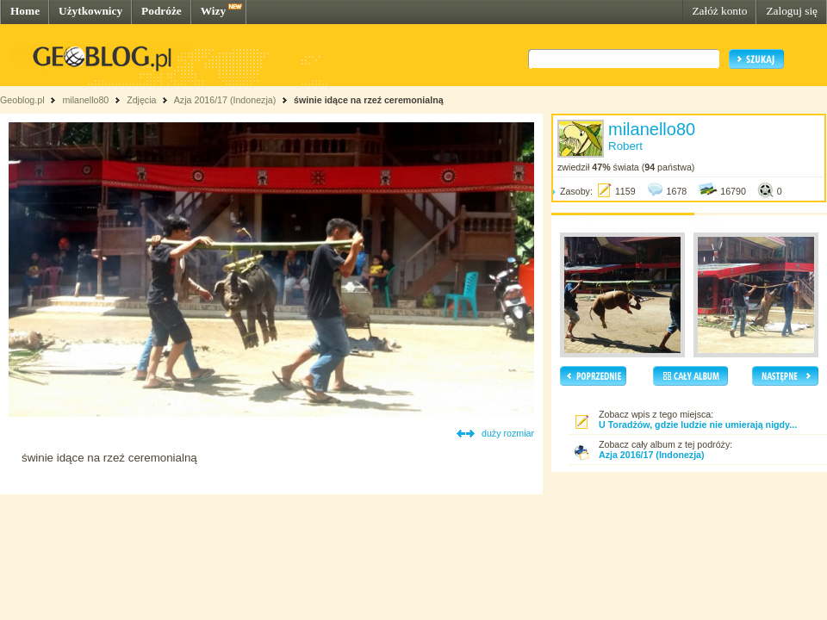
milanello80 (85, 100)
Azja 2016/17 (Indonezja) (225, 100)
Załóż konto (719, 10)
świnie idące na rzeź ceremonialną (369, 100)
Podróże (161, 10)
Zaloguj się (792, 10)
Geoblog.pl (22, 100)
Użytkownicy (90, 10)
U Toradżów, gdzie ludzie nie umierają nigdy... (698, 424)
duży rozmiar (508, 433)
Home (25, 10)
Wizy (213, 10)
